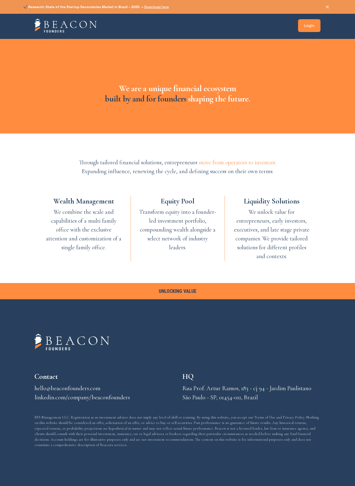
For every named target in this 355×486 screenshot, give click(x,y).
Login (309, 25)
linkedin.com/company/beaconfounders (82, 397)
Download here (156, 7)
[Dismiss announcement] (327, 6)
